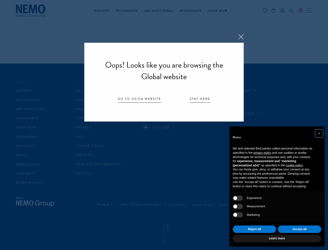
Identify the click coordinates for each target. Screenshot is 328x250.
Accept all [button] (299, 229)
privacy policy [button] (262, 152)
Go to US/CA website (139, 99)
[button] (319, 133)
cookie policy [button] (294, 165)
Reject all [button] (254, 229)
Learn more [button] (277, 238)
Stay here (200, 99)
